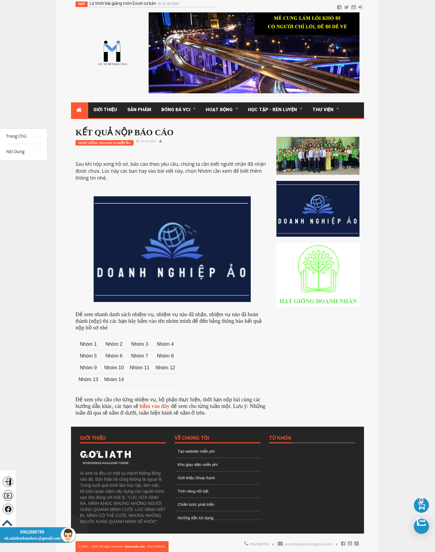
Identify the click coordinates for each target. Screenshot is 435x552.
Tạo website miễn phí (196, 451)
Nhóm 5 (88, 355)
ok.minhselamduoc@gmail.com (305, 544)
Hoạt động (220, 109)
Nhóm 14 (114, 379)
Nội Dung (15, 151)
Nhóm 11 (140, 367)
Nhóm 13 (88, 379)
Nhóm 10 (114, 367)
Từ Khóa (280, 438)
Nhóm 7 (139, 355)
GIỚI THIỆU (105, 109)
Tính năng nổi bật (193, 491)
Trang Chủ (16, 136)
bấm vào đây (154, 406)
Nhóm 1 (88, 344)
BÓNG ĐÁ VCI (177, 109)
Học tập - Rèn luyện (273, 109)
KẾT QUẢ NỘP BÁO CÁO (125, 132)
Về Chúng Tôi (192, 438)
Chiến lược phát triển (196, 504)
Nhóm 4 (165, 344)
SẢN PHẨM (139, 109)
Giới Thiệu (93, 438)
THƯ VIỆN (324, 109)
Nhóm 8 (165, 355)
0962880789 (256, 544)
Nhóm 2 (113, 344)
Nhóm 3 (139, 344)
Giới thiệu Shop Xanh (196, 478)
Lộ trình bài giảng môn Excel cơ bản (116, 3)
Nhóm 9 (88, 367)
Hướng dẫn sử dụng (195, 518)
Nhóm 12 (165, 367)
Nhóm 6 (113, 355)
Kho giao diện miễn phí (198, 465)
